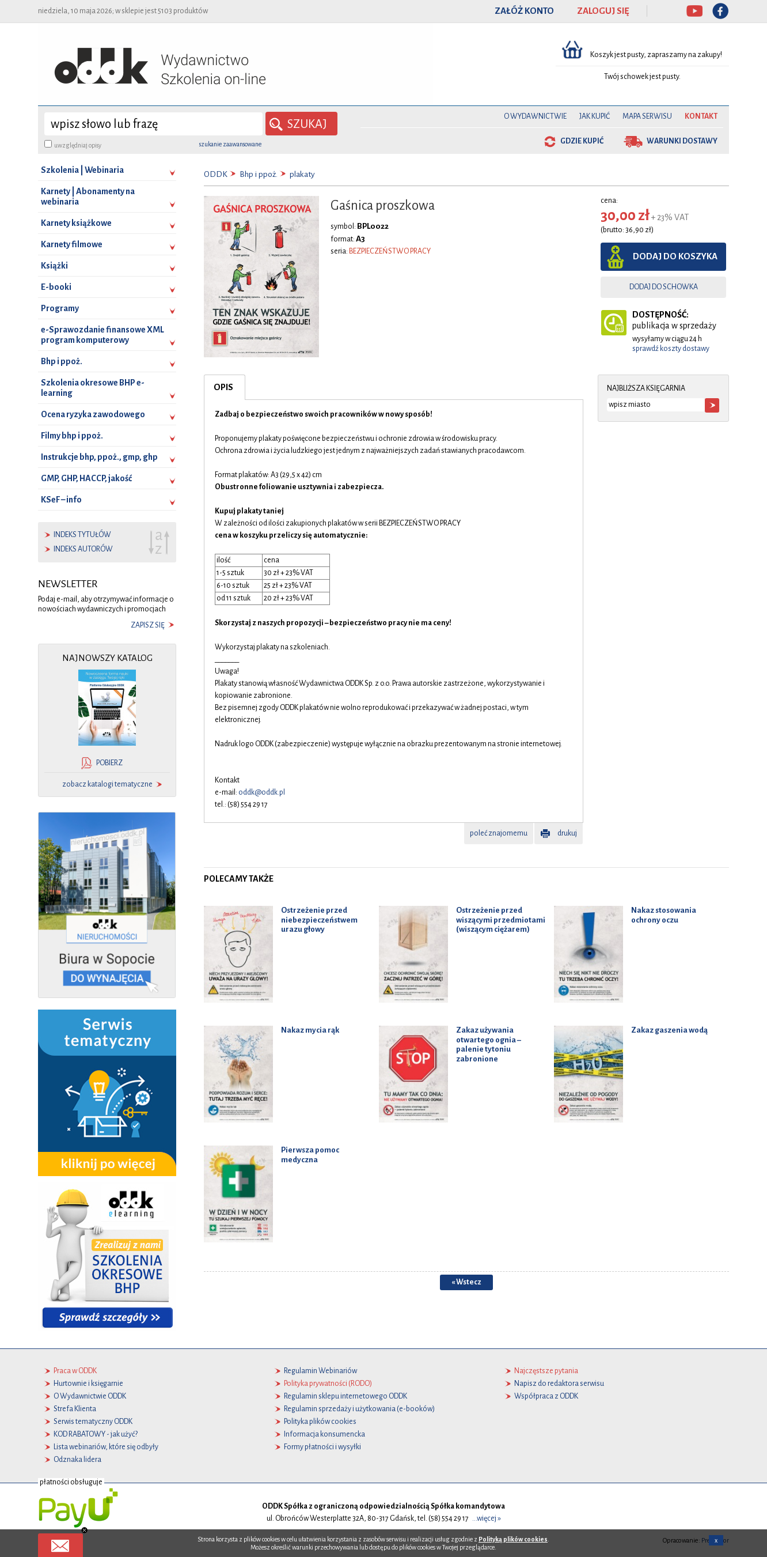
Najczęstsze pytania (546, 1371)
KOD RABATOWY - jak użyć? (96, 1434)
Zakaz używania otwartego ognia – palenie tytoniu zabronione (488, 1044)
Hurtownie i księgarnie (88, 1384)
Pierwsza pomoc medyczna (310, 1154)
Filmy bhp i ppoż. (72, 435)
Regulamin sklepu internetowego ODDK (345, 1396)
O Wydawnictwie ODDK (90, 1396)
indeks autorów (83, 549)
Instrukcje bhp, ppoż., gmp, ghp (99, 457)
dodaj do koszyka (675, 256)
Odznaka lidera (77, 1460)
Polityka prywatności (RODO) (328, 1384)
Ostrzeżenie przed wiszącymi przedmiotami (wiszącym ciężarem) (500, 919)
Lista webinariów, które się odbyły (106, 1447)
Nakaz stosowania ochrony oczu (663, 914)
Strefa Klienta (75, 1409)
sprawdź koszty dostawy (670, 349)
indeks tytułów (82, 535)
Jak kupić (594, 116)
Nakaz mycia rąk (310, 1029)
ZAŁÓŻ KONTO (524, 11)
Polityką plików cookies (513, 1539)
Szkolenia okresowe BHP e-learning (93, 388)
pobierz (109, 763)
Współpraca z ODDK (546, 1396)
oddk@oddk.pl (261, 792)
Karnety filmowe (71, 244)
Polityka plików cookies (320, 1422)
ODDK (215, 174)
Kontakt (701, 116)
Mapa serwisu (647, 116)
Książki (54, 265)
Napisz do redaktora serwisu (559, 1384)
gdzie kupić (581, 141)
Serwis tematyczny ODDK (93, 1422)
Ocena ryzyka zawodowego (93, 414)
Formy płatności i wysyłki (322, 1447)
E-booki (56, 287)
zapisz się (148, 625)
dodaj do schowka (663, 287)
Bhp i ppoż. (61, 361)
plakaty (302, 174)
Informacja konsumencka (324, 1434)
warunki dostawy (682, 141)
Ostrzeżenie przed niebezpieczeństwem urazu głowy (319, 919)
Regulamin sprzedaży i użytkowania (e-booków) (359, 1409)
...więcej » (486, 1518)
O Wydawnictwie (535, 116)
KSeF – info (61, 499)
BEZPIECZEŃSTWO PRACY (390, 251)
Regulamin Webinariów (320, 1371)
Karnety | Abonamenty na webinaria (88, 196)
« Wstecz (466, 1282)
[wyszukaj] (153, 123)
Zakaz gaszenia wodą (669, 1029)
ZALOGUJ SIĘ (603, 11)
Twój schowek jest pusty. (642, 77)
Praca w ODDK (75, 1371)
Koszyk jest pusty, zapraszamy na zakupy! (656, 55)
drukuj (567, 833)
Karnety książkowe (76, 223)
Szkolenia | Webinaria (82, 170)
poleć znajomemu (498, 833)
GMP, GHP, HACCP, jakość (86, 478)
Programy (60, 308)
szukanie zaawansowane (230, 144)
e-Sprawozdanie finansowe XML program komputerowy (102, 335)
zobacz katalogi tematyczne (107, 784)
